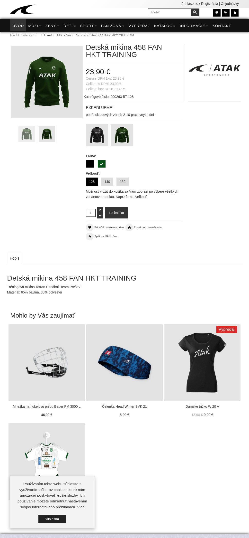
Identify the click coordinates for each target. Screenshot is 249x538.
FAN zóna (64, 35)
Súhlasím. (52, 519)
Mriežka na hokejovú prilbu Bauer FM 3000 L (47, 406)
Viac (80, 507)
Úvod (48, 35)
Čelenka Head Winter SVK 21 (124, 406)
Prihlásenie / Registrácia (199, 4)
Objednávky (230, 4)
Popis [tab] (14, 258)
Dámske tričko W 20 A (202, 406)
